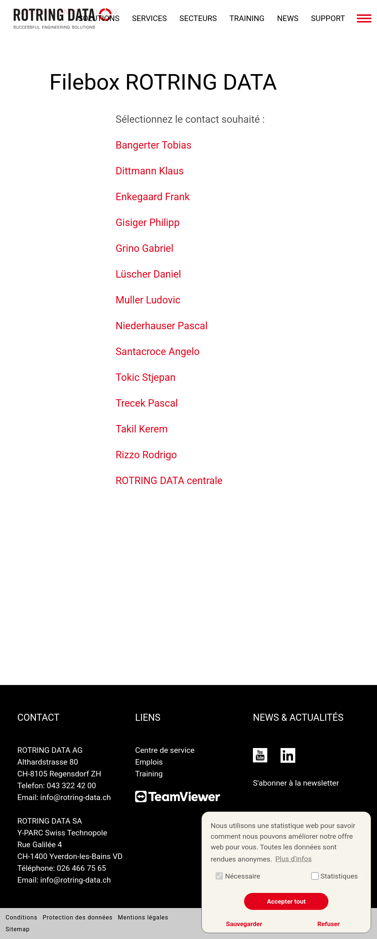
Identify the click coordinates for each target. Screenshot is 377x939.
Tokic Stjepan (146, 515)
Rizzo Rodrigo (146, 593)
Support (328, 18)
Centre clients (47, 149)
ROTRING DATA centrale (169, 619)
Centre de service (165, 750)
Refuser (328, 924)
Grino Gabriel (144, 386)
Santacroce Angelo (158, 489)
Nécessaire (237, 876)
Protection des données (78, 917)
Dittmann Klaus (150, 309)
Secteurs (198, 18)
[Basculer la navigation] (364, 18)
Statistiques (334, 876)
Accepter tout (286, 901)
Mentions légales (143, 917)
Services (149, 18)
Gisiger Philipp (148, 360)
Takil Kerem (142, 567)
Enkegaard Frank (153, 335)
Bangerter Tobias (153, 283)
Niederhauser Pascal (162, 464)
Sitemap (18, 929)
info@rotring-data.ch (76, 797)
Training (246, 18)
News (288, 18)
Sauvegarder (244, 924)
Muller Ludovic (148, 438)
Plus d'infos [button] (293, 859)
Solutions (99, 18)
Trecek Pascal (147, 541)
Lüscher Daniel (148, 412)
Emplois (149, 761)
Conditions (22, 917)
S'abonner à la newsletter (296, 782)
